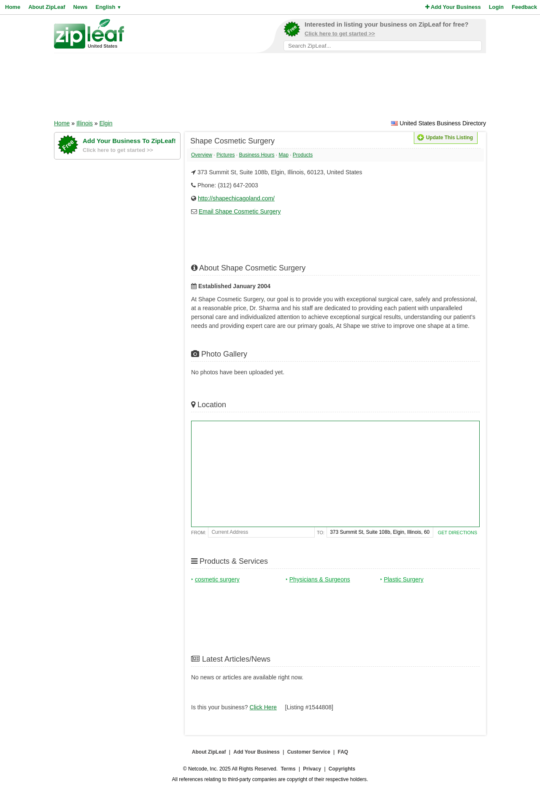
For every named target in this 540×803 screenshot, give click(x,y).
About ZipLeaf (46, 7)
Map (283, 155)
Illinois (84, 123)
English (108, 7)
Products (303, 155)
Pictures (225, 155)
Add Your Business (453, 7)
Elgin (105, 123)
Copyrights (342, 769)
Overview (201, 155)
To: (320, 532)
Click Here (263, 707)
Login (496, 7)
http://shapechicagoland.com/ (236, 198)
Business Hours (256, 155)
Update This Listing (445, 137)
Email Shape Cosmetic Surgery (240, 211)
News (80, 7)
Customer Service (308, 752)
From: (198, 532)
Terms (288, 769)
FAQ (343, 752)
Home (12, 7)
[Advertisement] (270, 89)
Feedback (524, 7)
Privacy (312, 769)
